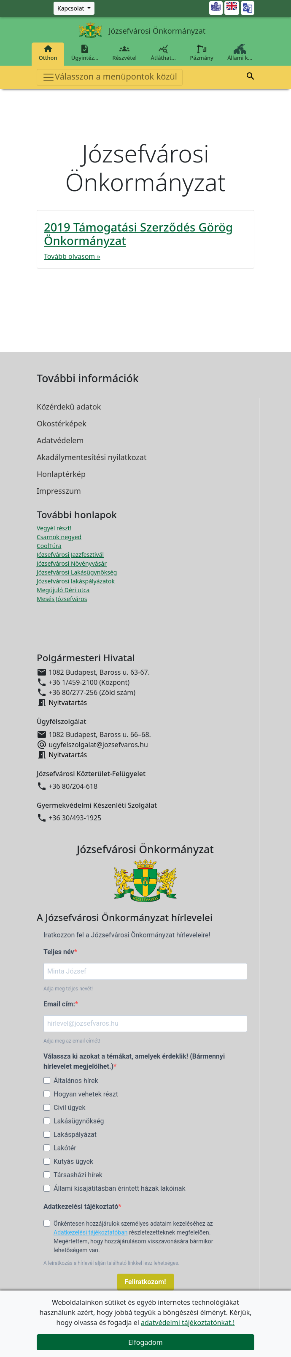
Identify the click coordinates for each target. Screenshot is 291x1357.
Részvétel (125, 52)
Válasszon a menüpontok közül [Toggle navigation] (109, 77)
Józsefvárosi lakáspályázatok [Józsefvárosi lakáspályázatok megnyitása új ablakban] (76, 581)
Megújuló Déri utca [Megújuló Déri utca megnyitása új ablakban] (63, 590)
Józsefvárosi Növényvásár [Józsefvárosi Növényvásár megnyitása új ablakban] (72, 563)
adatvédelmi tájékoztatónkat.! (187, 1322)
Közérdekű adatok (69, 407)
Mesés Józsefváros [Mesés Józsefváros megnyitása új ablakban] (62, 599)
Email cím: (59, 1004)
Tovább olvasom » (72, 256)
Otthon (48, 52)
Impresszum (59, 491)
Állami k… (240, 52)
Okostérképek (61, 423)
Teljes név (58, 952)
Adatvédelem (60, 440)
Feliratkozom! (145, 1282)
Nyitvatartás (67, 702)
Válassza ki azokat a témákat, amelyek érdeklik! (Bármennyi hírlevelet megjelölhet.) (134, 1061)
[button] (250, 76)
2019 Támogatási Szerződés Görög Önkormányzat (138, 234)
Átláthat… (163, 52)
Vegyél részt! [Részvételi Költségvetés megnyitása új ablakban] (54, 528)
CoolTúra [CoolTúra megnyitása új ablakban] (49, 546)
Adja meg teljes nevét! (68, 989)
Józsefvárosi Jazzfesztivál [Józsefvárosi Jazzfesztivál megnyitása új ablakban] (70, 555)
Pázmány (201, 52)
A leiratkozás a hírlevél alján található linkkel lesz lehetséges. (111, 1263)
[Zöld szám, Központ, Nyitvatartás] (74, 8)
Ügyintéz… (84, 52)
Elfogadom (145, 1342)
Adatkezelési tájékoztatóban (91, 1232)
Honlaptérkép (61, 474)
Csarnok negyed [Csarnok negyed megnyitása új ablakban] (59, 537)
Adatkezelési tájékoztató (80, 1207)
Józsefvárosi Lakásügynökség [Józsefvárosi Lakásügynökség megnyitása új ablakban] (77, 572)
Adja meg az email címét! (71, 1041)
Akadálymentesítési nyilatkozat (91, 457)
